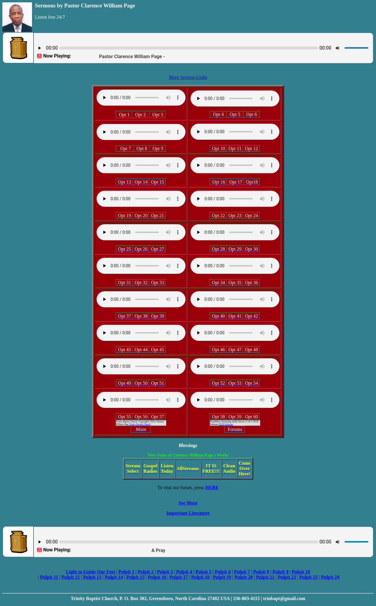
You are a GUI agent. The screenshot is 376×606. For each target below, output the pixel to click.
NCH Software (226, 424)
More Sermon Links (188, 77)
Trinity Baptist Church (140, 424)
